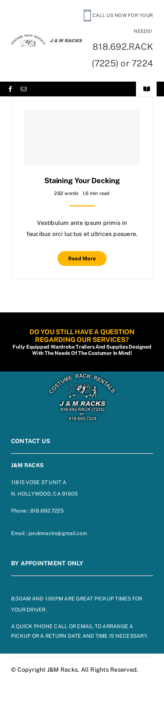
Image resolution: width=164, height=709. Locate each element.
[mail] (24, 89)
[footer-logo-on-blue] (82, 374)
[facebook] (10, 89)
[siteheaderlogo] (46, 37)
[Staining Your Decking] (82, 137)
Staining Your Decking (82, 180)
